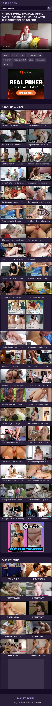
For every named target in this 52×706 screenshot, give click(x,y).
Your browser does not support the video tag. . (26, 37)
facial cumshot (20, 60)
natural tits (7, 64)
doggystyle (31, 55)
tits (23, 55)
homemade (40, 60)
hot (40, 55)
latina (31, 60)
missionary (7, 60)
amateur (15, 55)
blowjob (6, 55)
